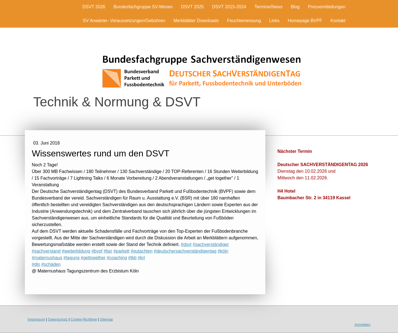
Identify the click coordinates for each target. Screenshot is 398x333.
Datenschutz (58, 319)
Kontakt (338, 20)
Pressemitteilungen (326, 6)
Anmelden (362, 324)
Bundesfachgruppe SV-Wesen (143, 6)
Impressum (36, 319)
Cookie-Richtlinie (83, 319)
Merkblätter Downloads (196, 20)
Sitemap (106, 319)
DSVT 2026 (93, 6)
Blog (295, 6)
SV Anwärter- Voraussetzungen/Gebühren (124, 20)
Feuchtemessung (244, 20)
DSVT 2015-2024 (229, 6)
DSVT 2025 (192, 6)
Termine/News (268, 6)
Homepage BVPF (305, 20)
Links (274, 20)
